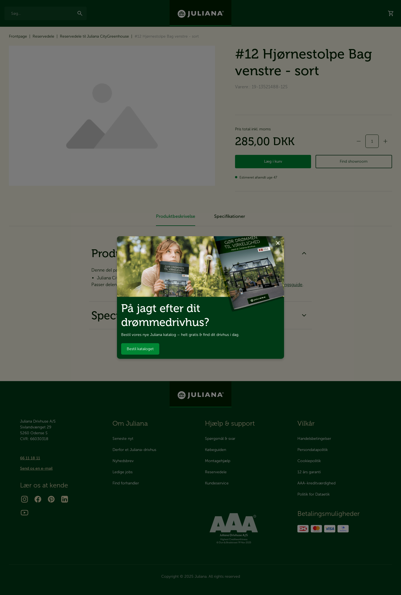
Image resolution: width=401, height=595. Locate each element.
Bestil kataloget (140, 349)
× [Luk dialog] (278, 242)
